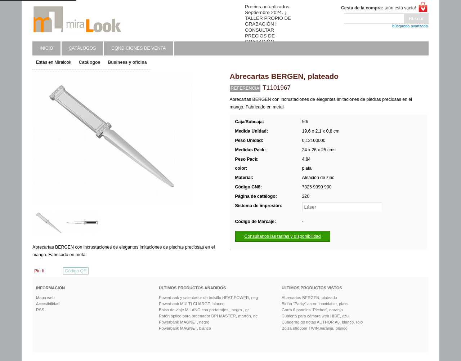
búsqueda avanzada (410, 26)
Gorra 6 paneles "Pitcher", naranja (312, 310)
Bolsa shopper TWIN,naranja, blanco (315, 328)
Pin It (39, 270)
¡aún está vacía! (378, 7)
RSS (40, 310)
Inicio (46, 48)
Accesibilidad (47, 304)
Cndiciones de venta (138, 48)
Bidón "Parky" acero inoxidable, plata (315, 304)
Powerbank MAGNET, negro (184, 322)
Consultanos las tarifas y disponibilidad (283, 236)
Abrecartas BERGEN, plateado (309, 297)
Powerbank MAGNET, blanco (185, 328)
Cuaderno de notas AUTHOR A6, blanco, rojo (322, 322)
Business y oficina (127, 62)
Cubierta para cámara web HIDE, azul (315, 316)
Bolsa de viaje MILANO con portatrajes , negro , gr (204, 310)
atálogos (82, 48)
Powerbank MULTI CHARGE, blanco (191, 304)
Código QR (76, 270)
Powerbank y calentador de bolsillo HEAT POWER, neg (208, 297)
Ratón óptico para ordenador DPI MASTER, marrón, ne (208, 316)
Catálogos (89, 62)
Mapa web (45, 297)
